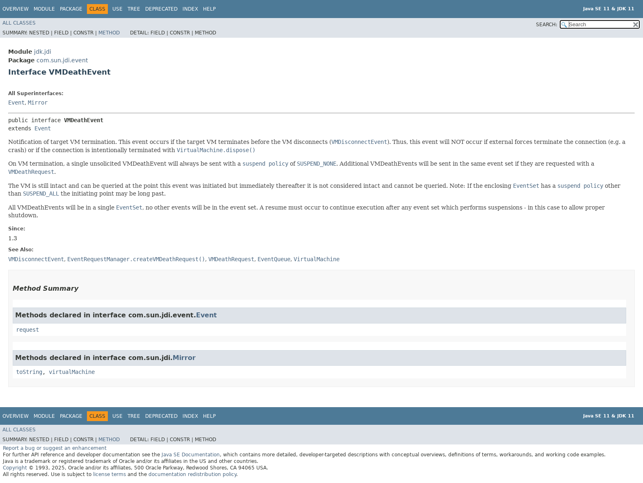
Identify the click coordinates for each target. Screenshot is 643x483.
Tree (134, 9)
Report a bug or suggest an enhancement (55, 448)
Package (71, 9)
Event (16, 102)
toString (29, 372)
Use (117, 9)
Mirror (38, 102)
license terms (109, 474)
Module (44, 9)
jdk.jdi (42, 51)
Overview (15, 9)
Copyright (15, 468)
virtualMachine (72, 372)
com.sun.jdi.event (62, 60)
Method (109, 33)
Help (209, 9)
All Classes (19, 23)
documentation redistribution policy (192, 474)
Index (190, 9)
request (27, 329)
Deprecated (161, 9)
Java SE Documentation (191, 455)
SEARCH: (546, 24)
